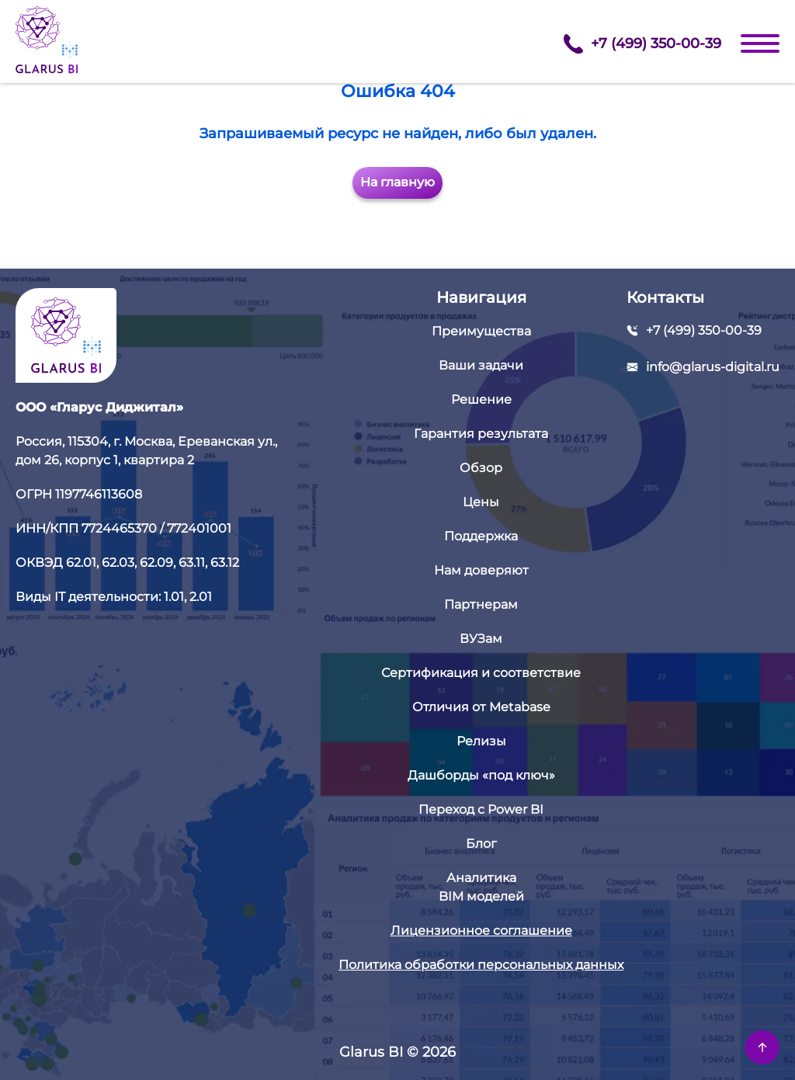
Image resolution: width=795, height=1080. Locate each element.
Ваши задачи (481, 365)
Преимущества (481, 331)
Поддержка (481, 536)
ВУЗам (481, 638)
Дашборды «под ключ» (481, 775)
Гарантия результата (481, 433)
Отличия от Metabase (481, 707)
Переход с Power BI (480, 809)
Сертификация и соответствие (481, 672)
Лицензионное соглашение (481, 930)
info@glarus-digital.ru (712, 366)
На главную (397, 182)
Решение (481, 399)
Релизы (481, 741)
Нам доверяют (481, 570)
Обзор (481, 467)
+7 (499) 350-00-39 (642, 44)
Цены (481, 502)
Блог (481, 843)
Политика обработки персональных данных (480, 964)
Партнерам (481, 604)
